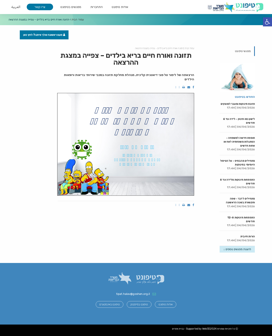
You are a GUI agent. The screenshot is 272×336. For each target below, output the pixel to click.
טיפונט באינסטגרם (109, 304)
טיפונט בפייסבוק (139, 304)
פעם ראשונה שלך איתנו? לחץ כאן (44, 34)
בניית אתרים (178, 328)
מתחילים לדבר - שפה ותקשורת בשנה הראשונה (240, 202)
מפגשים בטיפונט (70, 6)
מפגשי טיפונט (243, 51)
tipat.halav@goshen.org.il (133, 294)
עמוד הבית (77, 19)
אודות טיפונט (120, 6)
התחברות (96, 6)
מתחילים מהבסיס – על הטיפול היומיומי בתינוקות (237, 164)
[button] (267, 21)
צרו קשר (39, 7)
